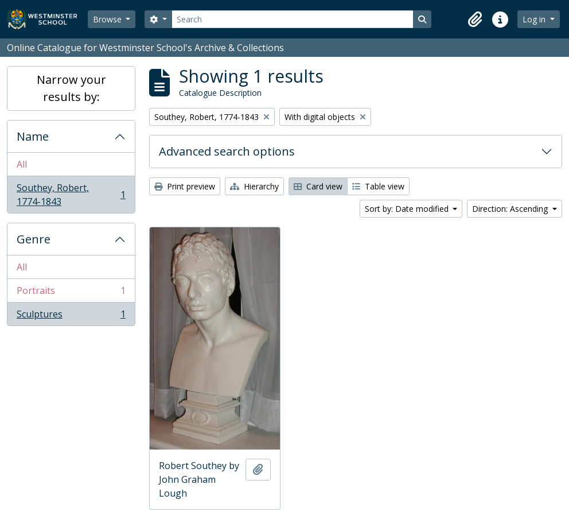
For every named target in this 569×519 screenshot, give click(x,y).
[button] (475, 19)
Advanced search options (227, 151)
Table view (378, 186)
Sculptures (71, 316)
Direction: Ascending (511, 208)
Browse (108, 19)
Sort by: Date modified (408, 208)
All (22, 164)
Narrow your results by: (71, 88)
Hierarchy (254, 186)
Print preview (184, 186)
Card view (318, 186)
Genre (33, 239)
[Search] (293, 19)
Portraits (71, 293)
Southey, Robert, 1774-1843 (71, 194)
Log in (535, 19)
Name (33, 136)
